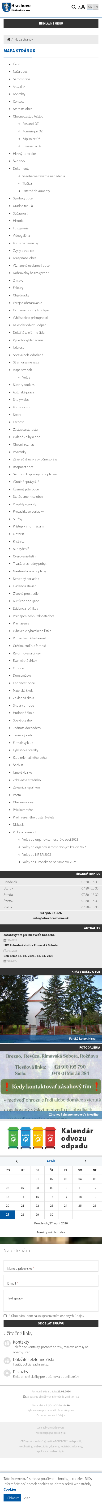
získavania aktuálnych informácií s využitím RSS (51, 1396)
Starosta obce (22, 109)
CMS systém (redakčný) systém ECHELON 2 (44, 1441)
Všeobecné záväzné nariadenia (43, 176)
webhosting (26, 1446)
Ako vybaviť (21, 549)
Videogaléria (21, 235)
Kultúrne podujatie (26, 601)
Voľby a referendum (26, 832)
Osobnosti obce (24, 683)
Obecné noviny (23, 802)
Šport (17, 415)
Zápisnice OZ (31, 139)
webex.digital (58, 1432)
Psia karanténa (23, 810)
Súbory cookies (23, 385)
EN (96, 6)
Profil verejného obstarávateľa (33, 817)
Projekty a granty (24, 504)
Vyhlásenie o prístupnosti (30, 318)
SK (90, 6)
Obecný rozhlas (23, 444)
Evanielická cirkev (25, 660)
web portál (75, 1441)
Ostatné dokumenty (36, 191)
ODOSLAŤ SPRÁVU (51, 1323)
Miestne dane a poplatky (30, 571)
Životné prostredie (25, 593)
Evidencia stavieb (24, 586)
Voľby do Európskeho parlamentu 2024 (49, 862)
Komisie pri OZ (32, 131)
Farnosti (18, 422)
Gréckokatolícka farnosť (29, 646)
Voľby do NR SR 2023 (36, 854)
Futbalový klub (23, 743)
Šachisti (18, 765)
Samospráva (21, 79)
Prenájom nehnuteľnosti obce (33, 616)
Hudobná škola (23, 713)
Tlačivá (27, 183)
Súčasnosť (20, 213)
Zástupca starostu (25, 429)
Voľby (26, 377)
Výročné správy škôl (26, 482)
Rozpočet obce (23, 467)
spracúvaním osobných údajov (63, 1316)
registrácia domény (71, 1446)
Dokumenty (21, 168)
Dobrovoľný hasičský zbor (31, 273)
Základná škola (23, 698)
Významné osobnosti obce (31, 265)
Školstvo (19, 161)
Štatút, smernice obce (28, 496)
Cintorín (18, 534)
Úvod (16, 64)
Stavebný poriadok (26, 579)
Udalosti (18, 347)
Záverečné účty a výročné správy (35, 459)
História (18, 221)
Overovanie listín (24, 556)
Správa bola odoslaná (28, 355)
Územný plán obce (26, 489)
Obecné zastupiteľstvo (28, 116)
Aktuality (19, 86)
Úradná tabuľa (23, 206)
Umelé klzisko (22, 772)
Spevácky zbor (23, 720)
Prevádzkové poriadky (28, 511)
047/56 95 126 (51, 913)
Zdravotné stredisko (27, 780)
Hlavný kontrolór (24, 154)
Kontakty (19, 94)
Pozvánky (19, 452)
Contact (18, 101)
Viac (27, 1498)
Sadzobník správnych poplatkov (35, 474)
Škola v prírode (23, 705)
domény (54, 1446)
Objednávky (21, 295)
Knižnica (19, 541)
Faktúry (18, 288)
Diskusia (19, 824)
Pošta (17, 795)
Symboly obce (23, 198)
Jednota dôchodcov (27, 728)
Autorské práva (23, 392)
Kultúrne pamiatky (25, 243)
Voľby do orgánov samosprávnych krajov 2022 (54, 847)
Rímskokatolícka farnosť (29, 638)
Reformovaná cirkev (27, 653)
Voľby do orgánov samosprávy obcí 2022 (50, 839)
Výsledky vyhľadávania (28, 340)
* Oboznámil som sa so (44, 1316)
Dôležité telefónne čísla (29, 332)
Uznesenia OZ (32, 146)
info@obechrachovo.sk (51, 918)
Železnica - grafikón (26, 787)
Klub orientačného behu (30, 757)
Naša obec (20, 71)
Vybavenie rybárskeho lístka (32, 631)
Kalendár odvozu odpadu (30, 325)
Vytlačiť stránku (59, 1405)
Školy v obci (21, 399)
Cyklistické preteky (25, 750)
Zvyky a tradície (23, 251)
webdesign (42, 1432)
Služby (17, 519)
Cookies (10, 1489)
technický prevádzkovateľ (51, 1427)
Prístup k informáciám (28, 526)
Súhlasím (12, 1498)
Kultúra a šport (23, 407)
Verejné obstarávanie (27, 303)
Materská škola (23, 690)
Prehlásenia (21, 623)
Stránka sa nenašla (26, 362)
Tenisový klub (22, 735)
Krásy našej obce (24, 258)
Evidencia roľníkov (25, 608)
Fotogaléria (21, 228)
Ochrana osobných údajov (31, 310)
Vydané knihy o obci (27, 437)
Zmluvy (18, 280)
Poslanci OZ (30, 124)
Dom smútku (22, 675)
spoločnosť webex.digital (51, 1451)
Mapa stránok (23, 39)
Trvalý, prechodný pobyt (29, 563)
